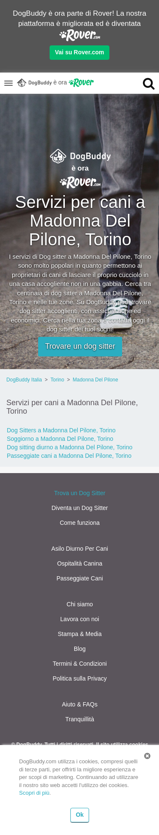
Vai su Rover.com (79, 52)
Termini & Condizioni (80, 663)
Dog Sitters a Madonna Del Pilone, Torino (61, 430)
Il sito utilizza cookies (122, 745)
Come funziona (80, 522)
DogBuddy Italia (24, 380)
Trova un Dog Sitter (80, 493)
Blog (80, 648)
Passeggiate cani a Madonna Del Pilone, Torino (69, 455)
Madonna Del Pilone (95, 380)
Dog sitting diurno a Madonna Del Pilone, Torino (69, 447)
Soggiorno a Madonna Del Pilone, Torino (60, 438)
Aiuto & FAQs (80, 704)
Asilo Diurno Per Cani (79, 548)
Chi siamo (80, 604)
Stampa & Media (80, 633)
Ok (80, 814)
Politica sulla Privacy (80, 678)
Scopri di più (34, 793)
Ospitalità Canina (80, 563)
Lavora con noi (79, 619)
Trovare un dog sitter (80, 346)
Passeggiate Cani (79, 578)
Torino (57, 380)
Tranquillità (79, 719)
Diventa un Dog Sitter (79, 507)
